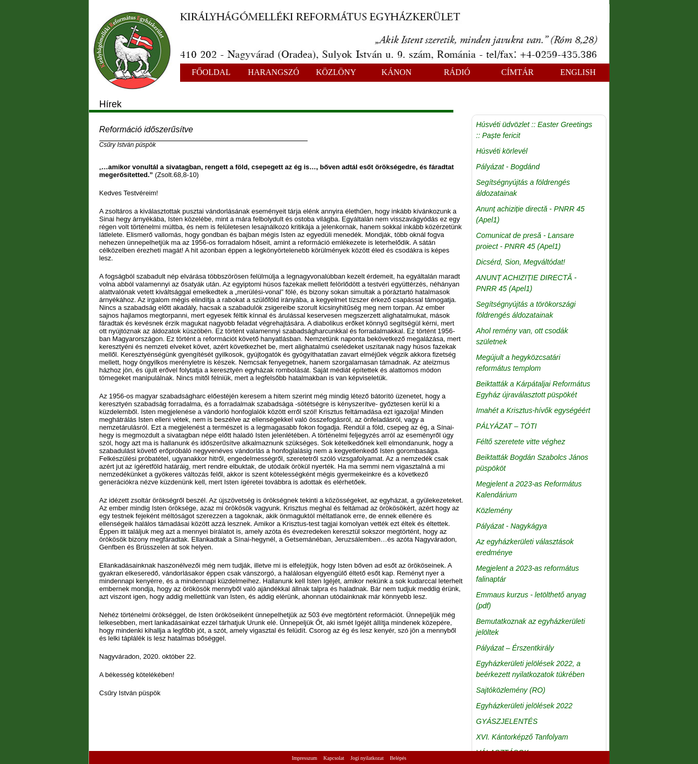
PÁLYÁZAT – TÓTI (506, 426)
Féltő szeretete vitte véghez (520, 441)
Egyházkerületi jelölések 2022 (524, 706)
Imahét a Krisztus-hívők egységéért (533, 410)
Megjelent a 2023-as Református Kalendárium (529, 489)
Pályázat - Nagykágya (511, 526)
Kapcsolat (333, 758)
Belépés (398, 758)
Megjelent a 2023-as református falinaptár (527, 573)
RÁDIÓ (457, 72)
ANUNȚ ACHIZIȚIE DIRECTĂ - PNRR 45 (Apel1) (526, 283)
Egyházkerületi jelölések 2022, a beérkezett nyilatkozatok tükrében (530, 669)
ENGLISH (577, 72)
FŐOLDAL (211, 72)
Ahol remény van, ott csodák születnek (522, 336)
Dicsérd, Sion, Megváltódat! (520, 262)
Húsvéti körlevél (502, 151)
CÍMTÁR (517, 72)
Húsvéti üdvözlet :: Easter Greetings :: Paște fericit (534, 130)
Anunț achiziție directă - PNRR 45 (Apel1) (530, 214)
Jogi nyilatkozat (367, 758)
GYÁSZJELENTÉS (507, 721)
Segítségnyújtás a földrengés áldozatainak (523, 187)
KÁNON (397, 72)
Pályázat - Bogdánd (508, 166)
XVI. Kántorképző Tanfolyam (522, 737)
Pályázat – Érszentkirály (515, 648)
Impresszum (304, 758)
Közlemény (494, 510)
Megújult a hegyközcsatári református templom (518, 362)
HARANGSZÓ (273, 72)
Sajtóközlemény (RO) (510, 690)
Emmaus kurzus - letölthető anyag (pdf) (531, 600)
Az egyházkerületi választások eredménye (525, 547)
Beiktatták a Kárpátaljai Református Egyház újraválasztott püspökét (533, 389)
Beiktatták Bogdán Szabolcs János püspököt (532, 462)
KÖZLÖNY (336, 72)
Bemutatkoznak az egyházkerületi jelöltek (530, 626)
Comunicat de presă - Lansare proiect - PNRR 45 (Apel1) (525, 241)
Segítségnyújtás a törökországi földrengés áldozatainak (526, 309)
